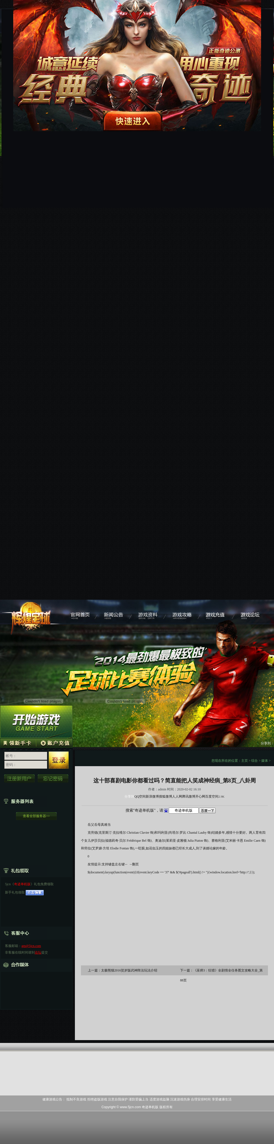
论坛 (38, 952)
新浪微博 (152, 796)
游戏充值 (217, 612)
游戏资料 (149, 612)
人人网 (177, 796)
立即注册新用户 (19, 778)
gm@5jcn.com (31, 946)
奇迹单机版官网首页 (80, 612)
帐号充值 (54, 742)
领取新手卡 (18, 742)
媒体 (264, 761)
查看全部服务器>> (36, 816)
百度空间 (211, 796)
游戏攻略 (183, 612)
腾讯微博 (188, 796)
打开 (26, 1117)
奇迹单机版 (31, 612)
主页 (244, 761)
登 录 (59, 760)
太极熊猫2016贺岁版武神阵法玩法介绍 (129, 970)
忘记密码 (53, 778)
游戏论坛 (252, 612)
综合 (254, 761)
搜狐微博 (165, 796)
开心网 (200, 796)
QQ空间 (140, 796)
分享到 (129, 796)
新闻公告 (114, 612)
